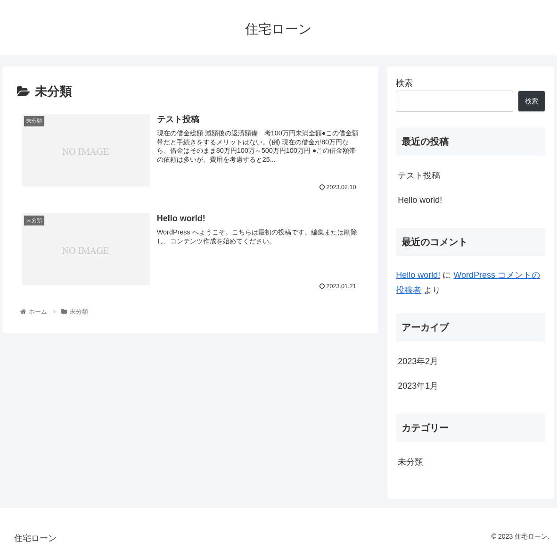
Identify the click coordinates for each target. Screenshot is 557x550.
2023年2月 (418, 361)
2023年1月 (418, 386)
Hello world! (420, 200)
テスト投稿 (419, 175)
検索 (404, 83)
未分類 (410, 462)
